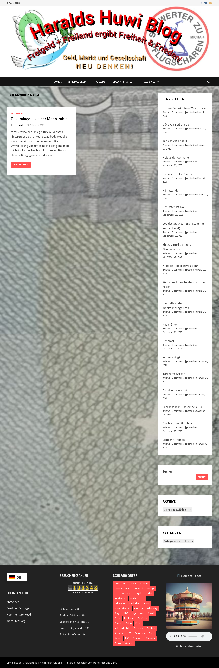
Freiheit (149, 593)
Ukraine (118, 638)
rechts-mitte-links (122, 628)
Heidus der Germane (176, 158)
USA (127, 638)
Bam (113, 662)
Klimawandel (171, 190)
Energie (150, 588)
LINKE (125, 613)
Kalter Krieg (152, 608)
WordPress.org (16, 621)
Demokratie (138, 588)
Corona (118, 588)
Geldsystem (120, 603)
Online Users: (68, 609)
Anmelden (13, 602)
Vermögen (137, 638)
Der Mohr (168, 341)
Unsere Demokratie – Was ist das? (184, 108)
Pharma (118, 623)
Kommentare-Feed (19, 614)
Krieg (117, 613)
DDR (127, 588)
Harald (21, 125)
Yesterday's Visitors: (73, 622)
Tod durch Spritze (174, 374)
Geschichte (134, 603)
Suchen (168, 471)
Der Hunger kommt (175, 390)
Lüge (134, 613)
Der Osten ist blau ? (175, 207)
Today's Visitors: (70, 615)
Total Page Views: (71, 634)
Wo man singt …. (174, 357)
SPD (129, 633)
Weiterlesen (21, 164)
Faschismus (126, 593)
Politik (129, 623)
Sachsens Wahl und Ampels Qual (183, 407)
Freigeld (138, 593)
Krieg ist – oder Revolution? (180, 266)
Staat (151, 633)
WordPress (99, 662)
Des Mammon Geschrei (177, 423)
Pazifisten (142, 618)
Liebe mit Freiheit (174, 440)
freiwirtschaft (121, 598)
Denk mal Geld (76, 81)
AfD (124, 583)
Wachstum (151, 638)
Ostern (118, 618)
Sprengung (140, 633)
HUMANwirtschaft (123, 608)
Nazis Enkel (170, 324)
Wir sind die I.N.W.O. (175, 141)
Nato (142, 613)
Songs (58, 81)
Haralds (99, 81)
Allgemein (17, 113)
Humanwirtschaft (123, 81)
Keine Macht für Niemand (179, 174)
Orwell (151, 613)
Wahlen (118, 643)
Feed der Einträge (18, 608)
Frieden (133, 598)
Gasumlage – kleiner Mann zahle (39, 119)
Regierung (138, 628)
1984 (117, 583)
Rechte (138, 623)
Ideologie (138, 608)
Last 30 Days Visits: (72, 628)
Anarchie (144, 583)
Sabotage (119, 633)
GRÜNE (146, 603)
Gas (142, 598)
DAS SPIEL (149, 81)
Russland (151, 628)
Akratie (133, 583)
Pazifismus (129, 618)
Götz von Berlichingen (176, 124)
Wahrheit (129, 643)
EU (116, 593)
